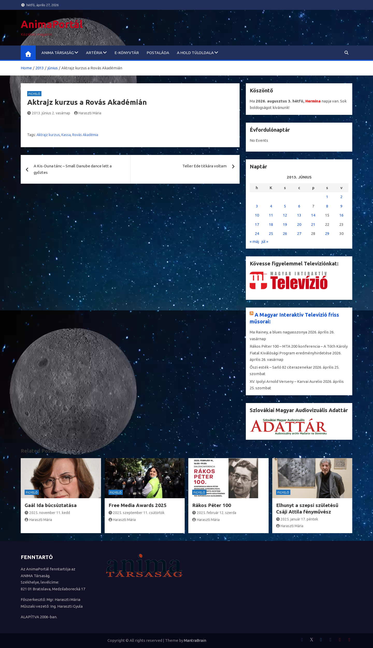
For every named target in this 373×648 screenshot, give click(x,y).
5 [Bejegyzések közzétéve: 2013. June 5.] (285, 206)
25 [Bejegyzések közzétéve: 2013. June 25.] (271, 233)
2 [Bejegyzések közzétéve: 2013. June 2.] (341, 197)
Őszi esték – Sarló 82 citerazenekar (281, 367)
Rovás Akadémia (85, 135)
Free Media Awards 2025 (138, 505)
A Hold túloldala (195, 52)
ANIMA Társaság (57, 52)
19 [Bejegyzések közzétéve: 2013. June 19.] (285, 224)
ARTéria (94, 52)
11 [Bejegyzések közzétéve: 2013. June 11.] (271, 215)
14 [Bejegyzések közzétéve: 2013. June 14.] (313, 215)
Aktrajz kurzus (48, 135)
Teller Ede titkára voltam (204, 166)
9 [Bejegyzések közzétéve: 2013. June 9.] (341, 206)
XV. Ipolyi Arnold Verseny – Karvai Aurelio (286, 381)
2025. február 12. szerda (214, 513)
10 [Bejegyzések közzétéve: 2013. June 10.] (257, 215)
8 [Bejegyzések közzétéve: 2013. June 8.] (327, 206)
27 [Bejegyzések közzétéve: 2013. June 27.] (299, 233)
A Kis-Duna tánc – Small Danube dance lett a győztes (73, 169)
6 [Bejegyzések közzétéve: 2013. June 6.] (299, 206)
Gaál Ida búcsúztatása (51, 505)
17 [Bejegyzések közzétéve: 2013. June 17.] (257, 224)
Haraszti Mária (88, 113)
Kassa (66, 135)
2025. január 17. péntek (297, 519)
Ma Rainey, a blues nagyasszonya (278, 332)
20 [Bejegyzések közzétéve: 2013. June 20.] (299, 224)
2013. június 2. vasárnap (48, 113)
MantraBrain (195, 640)
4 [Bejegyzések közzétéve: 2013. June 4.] (271, 206)
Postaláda (158, 52)
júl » (264, 241)
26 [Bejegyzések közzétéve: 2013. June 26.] (285, 233)
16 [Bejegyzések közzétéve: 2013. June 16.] (341, 215)
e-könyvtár (126, 52)
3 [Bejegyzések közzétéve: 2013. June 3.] (257, 206)
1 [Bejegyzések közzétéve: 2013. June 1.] (327, 197)
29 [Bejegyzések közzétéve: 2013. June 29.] (327, 233)
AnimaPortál (52, 24)
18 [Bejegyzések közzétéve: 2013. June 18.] (271, 224)
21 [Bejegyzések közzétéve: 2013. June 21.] (313, 224)
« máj (254, 241)
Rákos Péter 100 (211, 505)
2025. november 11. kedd (47, 513)
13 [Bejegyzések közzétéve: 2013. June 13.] (299, 215)
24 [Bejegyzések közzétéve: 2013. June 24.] (257, 233)
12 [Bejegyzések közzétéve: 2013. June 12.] (285, 215)
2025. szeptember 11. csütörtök (137, 513)
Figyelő (34, 93)
